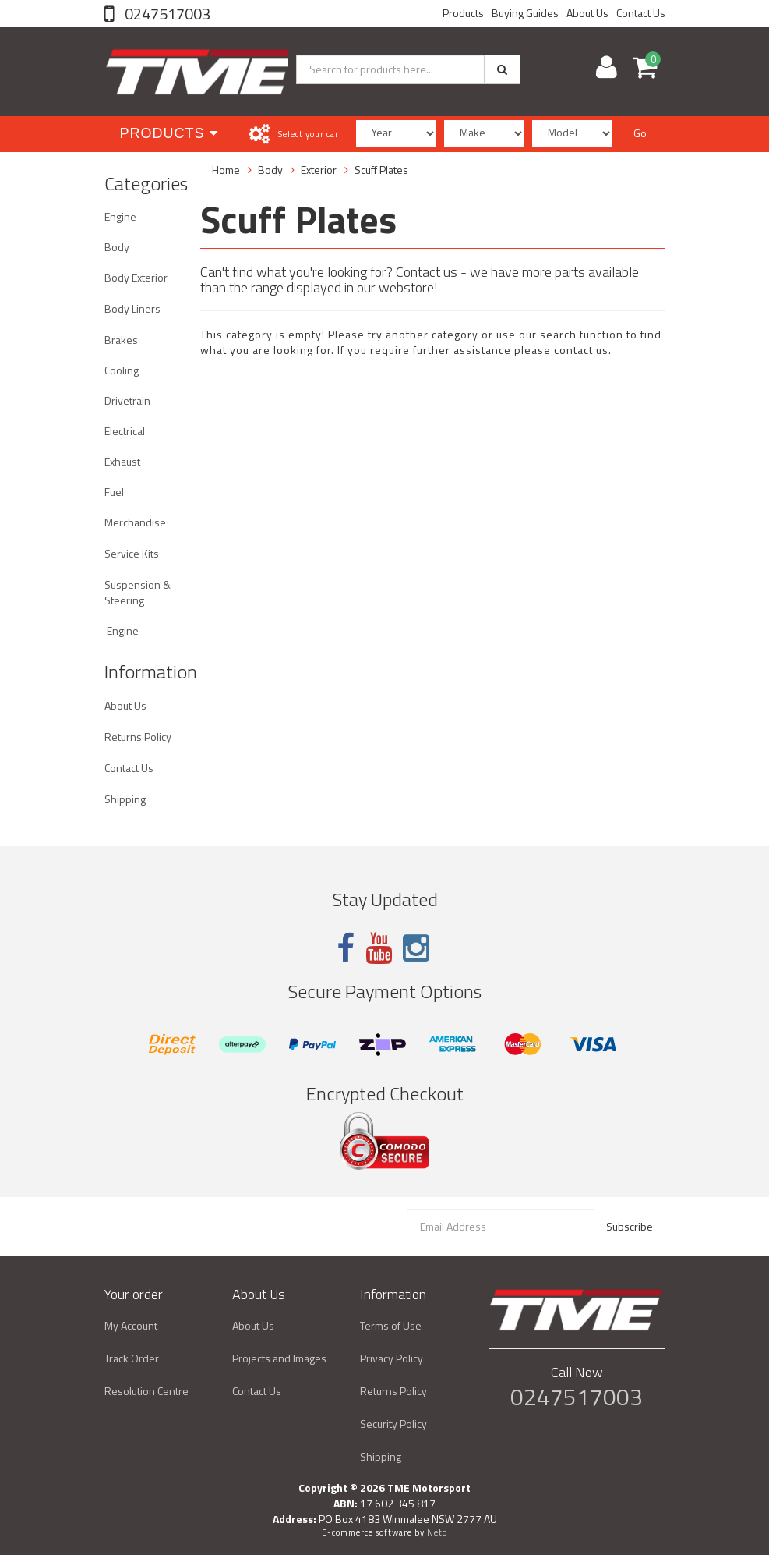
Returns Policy (137, 736)
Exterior (319, 169)
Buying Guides (525, 13)
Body (116, 247)
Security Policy (393, 1423)
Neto (437, 1532)
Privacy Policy (391, 1358)
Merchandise (135, 522)
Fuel (114, 492)
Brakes (121, 339)
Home (226, 169)
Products (463, 13)
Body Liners (132, 308)
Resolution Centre (146, 1391)
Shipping (125, 799)
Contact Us (640, 13)
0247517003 (166, 14)
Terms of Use (391, 1325)
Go (640, 133)
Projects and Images (279, 1358)
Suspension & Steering (137, 592)
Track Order (131, 1358)
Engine (120, 216)
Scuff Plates (381, 169)
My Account (130, 1325)
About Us (587, 13)
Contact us (426, 271)
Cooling (121, 370)
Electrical (124, 431)
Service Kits (131, 553)
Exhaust (122, 461)
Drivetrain (127, 400)
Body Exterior (136, 277)
